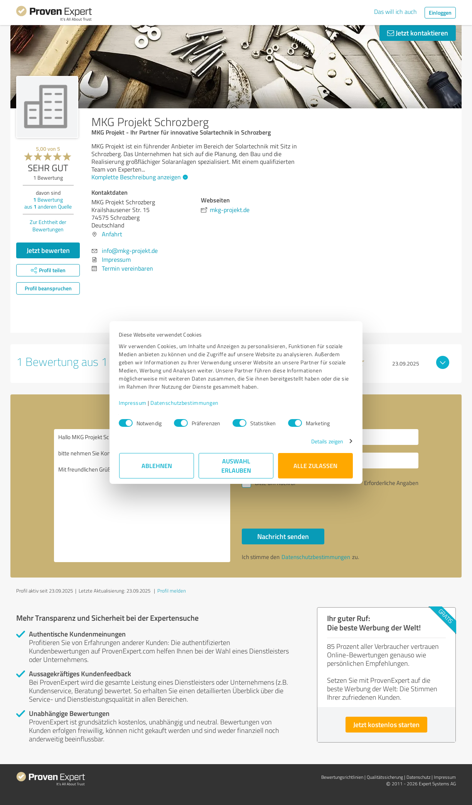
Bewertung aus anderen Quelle (48, 203)
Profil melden (171, 590)
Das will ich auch (395, 11)
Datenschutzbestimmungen (185, 402)
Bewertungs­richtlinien (342, 777)
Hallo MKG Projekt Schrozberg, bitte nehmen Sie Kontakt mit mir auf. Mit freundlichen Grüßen (142, 495)
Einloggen (440, 12)
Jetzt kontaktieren (417, 33)
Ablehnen (157, 465)
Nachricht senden (283, 536)
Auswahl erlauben (236, 465)
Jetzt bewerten (48, 250)
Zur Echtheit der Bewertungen (48, 225)
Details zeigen (327, 441)
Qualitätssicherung (385, 777)
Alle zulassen (315, 465)
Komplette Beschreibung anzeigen (138, 177)
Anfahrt (112, 234)
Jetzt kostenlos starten (386, 724)
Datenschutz (418, 777)
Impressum (133, 402)
